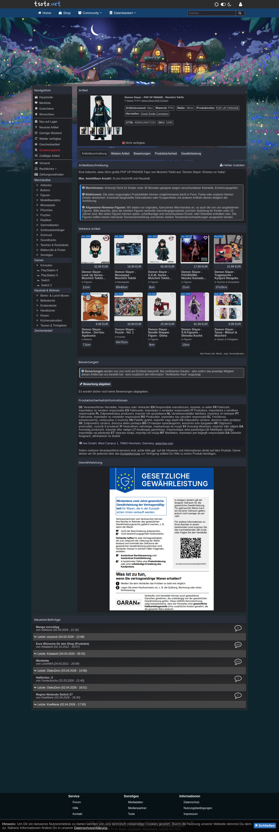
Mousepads (45, 205)
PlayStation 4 (47, 270)
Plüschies (43, 210)
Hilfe (75, 808)
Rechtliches (45, 169)
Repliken (43, 220)
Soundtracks (45, 240)
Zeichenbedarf (43, 330)
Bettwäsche (45, 300)
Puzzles (42, 215)
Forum (77, 802)
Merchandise (42, 180)
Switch (42, 280)
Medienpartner (137, 808)
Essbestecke (46, 305)
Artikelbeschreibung (94, 153)
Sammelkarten (47, 225)
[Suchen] (240, 13)
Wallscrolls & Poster (50, 250)
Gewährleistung (191, 153)
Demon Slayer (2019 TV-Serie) (154, 101)
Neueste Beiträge (47, 620)
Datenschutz (191, 802)
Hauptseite (43, 97)
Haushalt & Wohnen (47, 290)
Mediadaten (135, 802)
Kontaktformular (130, 453)
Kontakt (77, 813)
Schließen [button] (265, 825)
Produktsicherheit (166, 153)
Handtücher (45, 310)
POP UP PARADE (227, 107)
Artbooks (43, 185)
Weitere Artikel (120, 153)
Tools (131, 813)
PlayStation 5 (47, 275)
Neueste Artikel (46, 127)
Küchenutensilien (48, 320)
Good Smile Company (155, 113)
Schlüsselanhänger (50, 230)
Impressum (191, 813)
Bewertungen (142, 153)
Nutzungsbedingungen (198, 808)
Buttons (42, 190)
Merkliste (42, 103)
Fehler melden (232, 165)
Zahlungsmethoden (49, 174)
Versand (42, 163)
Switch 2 (44, 285)
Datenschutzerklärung (90, 828)
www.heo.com (164, 443)
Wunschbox (44, 114)
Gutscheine (44, 109)
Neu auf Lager (45, 122)
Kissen (42, 315)
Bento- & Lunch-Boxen (52, 295)
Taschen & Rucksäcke (51, 245)
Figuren (42, 195)
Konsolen (43, 265)
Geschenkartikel (47, 144)
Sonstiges (44, 255)
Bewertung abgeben (95, 384)
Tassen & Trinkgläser (51, 325)
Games (39, 260)
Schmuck (43, 235)
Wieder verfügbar (47, 139)
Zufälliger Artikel (47, 156)
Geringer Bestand (48, 133)
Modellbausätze (47, 200)
